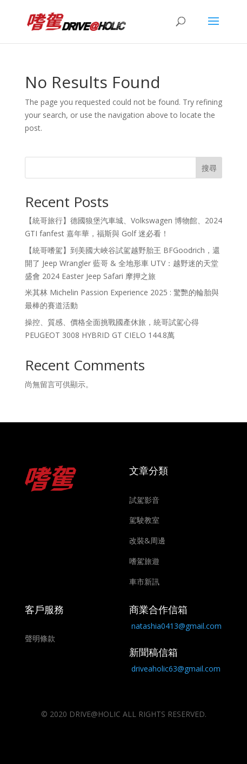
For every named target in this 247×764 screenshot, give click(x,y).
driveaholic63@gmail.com (176, 668)
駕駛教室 (144, 520)
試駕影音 (144, 500)
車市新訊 (144, 581)
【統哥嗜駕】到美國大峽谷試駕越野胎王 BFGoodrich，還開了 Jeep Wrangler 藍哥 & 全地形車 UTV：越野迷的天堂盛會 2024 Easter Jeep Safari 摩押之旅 (122, 263)
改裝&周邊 (147, 540)
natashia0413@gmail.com (176, 626)
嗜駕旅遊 (144, 561)
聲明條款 (40, 638)
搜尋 (209, 168)
